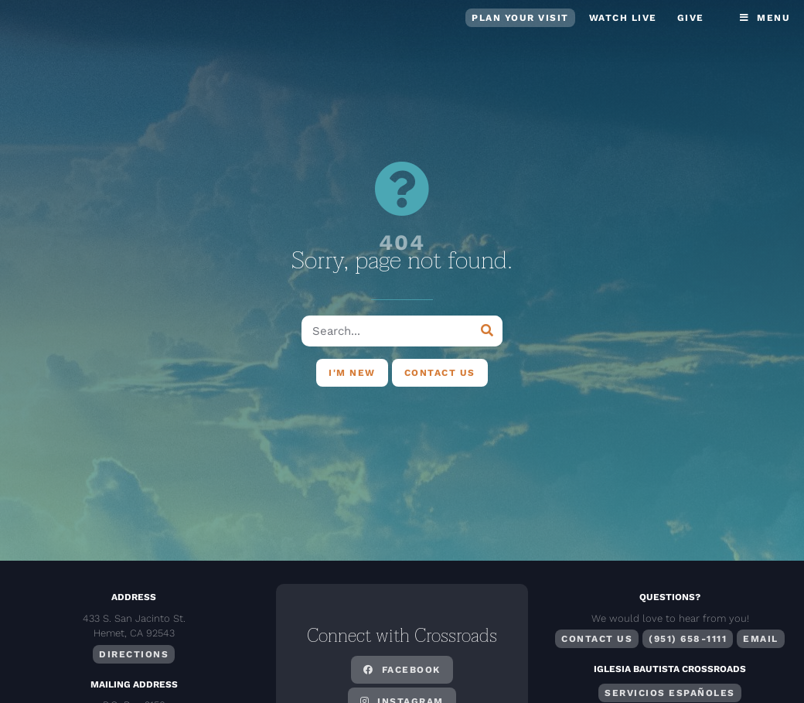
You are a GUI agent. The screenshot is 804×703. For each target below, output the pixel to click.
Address (133, 597)
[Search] (487, 331)
